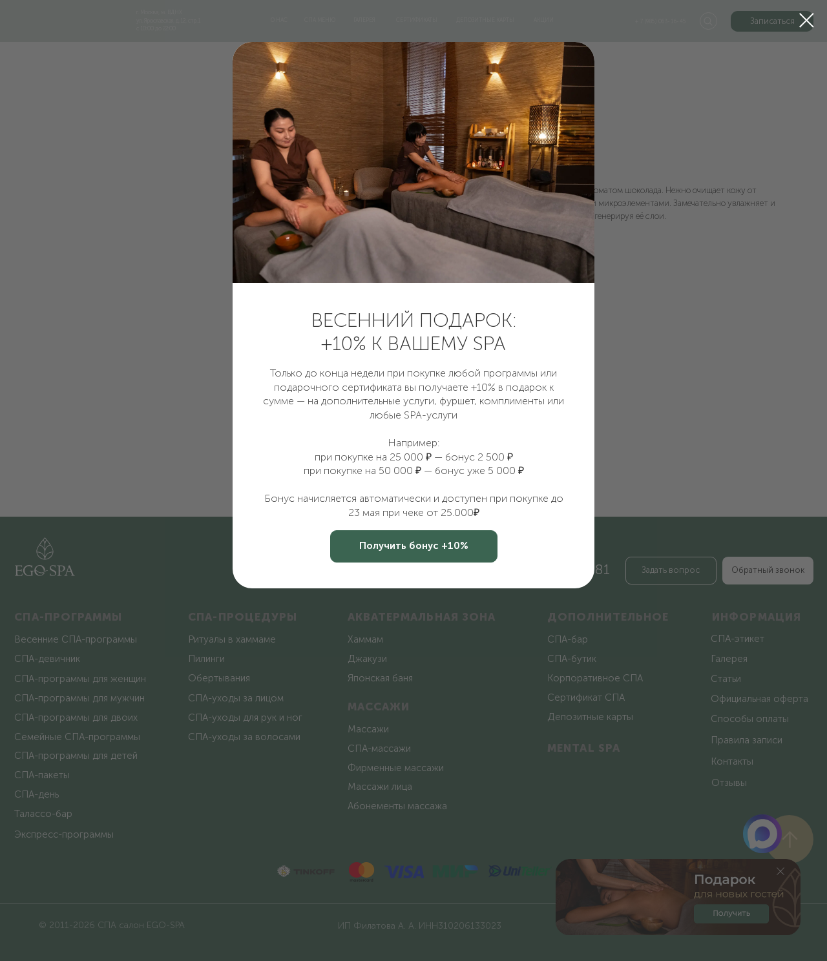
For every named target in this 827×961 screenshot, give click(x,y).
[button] (413, 546)
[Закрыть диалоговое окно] (807, 20)
